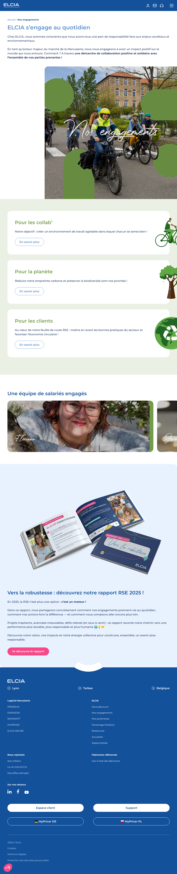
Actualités (97, 737)
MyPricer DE (45, 821)
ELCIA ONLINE (15, 731)
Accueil (11, 19)
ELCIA (95, 700)
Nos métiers (14, 761)
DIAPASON (13, 712)
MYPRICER (13, 725)
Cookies (11, 848)
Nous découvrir (100, 707)
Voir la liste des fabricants (106, 761)
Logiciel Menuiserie (18, 700)
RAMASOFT (13, 718)
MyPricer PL (131, 821)
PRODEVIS (13, 707)
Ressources (98, 731)
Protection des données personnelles (28, 860)
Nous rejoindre (16, 755)
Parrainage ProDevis (103, 725)
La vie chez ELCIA (17, 767)
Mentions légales (16, 854)
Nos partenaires (100, 718)
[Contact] (155, 5)
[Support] (161, 5)
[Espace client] (147, 5)
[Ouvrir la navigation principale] (171, 5)
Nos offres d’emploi (18, 773)
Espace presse (99, 743)
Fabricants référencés (104, 755)
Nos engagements (102, 712)
